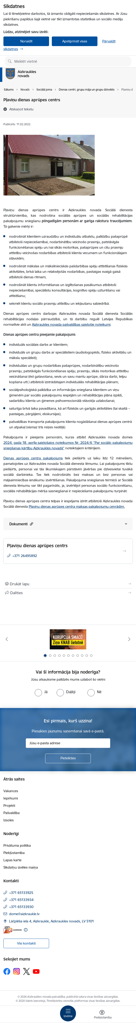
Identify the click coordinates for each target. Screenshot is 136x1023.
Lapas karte (12, 860)
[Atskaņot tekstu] (21, 109)
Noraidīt (26, 41)
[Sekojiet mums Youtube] (36, 971)
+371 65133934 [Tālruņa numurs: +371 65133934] (21, 900)
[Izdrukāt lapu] (68, 584)
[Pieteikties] (68, 758)
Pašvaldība (11, 813)
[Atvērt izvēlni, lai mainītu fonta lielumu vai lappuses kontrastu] (102, 1015)
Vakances (10, 791)
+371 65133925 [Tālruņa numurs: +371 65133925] (21, 892)
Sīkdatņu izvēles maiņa (20, 867)
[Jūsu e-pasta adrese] (68, 743)
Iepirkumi (10, 798)
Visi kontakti (26, 943)
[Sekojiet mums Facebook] (6, 971)
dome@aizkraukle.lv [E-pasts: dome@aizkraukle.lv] (24, 914)
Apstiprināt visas (74, 41)
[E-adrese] (12, 930)
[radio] (41, 692)
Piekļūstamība (14, 853)
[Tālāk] (129, 639)
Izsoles (8, 820)
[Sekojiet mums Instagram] (16, 971)
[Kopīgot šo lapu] (68, 592)
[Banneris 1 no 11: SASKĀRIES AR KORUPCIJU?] (68, 639)
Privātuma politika (17, 845)
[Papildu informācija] (25, 930)
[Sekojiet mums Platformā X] (26, 971)
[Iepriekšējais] (7, 639)
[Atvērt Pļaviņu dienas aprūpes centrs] (124, 551)
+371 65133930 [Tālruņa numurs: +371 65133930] (21, 907)
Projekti (9, 805)
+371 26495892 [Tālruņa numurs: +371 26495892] (24, 556)
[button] (31, 523)
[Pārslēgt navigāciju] (68, 1013)
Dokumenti (21, 523)
